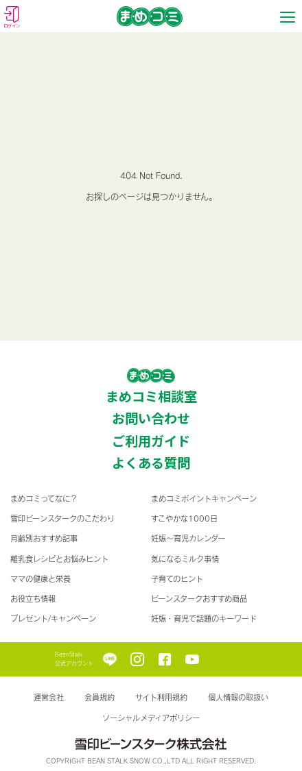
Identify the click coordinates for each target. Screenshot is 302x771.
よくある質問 (151, 462)
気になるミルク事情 (185, 558)
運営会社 (49, 697)
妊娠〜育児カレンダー (188, 538)
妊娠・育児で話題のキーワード (204, 618)
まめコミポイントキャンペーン (204, 498)
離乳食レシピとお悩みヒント (59, 558)
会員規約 (99, 697)
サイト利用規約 (161, 697)
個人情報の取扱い (238, 697)
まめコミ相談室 (151, 396)
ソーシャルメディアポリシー (151, 717)
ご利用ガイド (151, 440)
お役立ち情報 (33, 598)
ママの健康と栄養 (40, 578)
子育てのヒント (177, 578)
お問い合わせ (151, 418)
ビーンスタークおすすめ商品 (199, 598)
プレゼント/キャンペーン (53, 618)
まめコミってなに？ (44, 498)
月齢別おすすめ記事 (44, 538)
